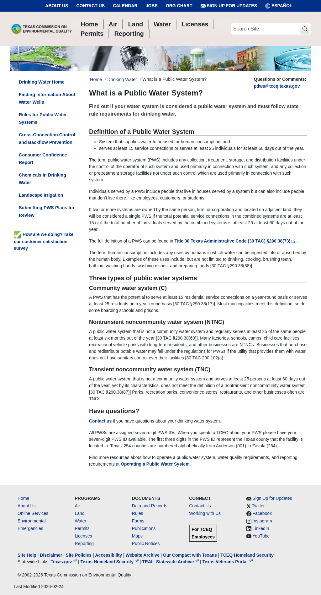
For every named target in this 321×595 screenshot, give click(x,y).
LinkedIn (261, 528)
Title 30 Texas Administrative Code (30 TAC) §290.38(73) (235, 240)
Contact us (100, 420)
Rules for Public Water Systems (43, 118)
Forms (138, 520)
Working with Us (205, 513)
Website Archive (143, 555)
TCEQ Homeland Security (247, 555)
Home (23, 498)
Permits (82, 528)
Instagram (262, 520)
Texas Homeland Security (110, 561)
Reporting (84, 543)
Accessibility (109, 555)
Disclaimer (51, 555)
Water (80, 520)
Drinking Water (122, 79)
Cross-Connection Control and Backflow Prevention (47, 138)
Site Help (27, 555)
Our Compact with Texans (190, 555)
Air (77, 505)
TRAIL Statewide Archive (171, 561)
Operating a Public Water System (155, 464)
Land (79, 513)
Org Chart (179, 5)
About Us (56, 5)
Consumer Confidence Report (43, 158)
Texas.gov (64, 561)
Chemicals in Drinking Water (42, 178)
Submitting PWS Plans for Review (47, 211)
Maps (137, 535)
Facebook (262, 513)
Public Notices (146, 543)
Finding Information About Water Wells (47, 98)
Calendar (125, 5)
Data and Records (149, 505)
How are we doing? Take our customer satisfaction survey (43, 241)
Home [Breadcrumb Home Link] (96, 79)
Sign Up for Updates (229, 5)
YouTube (261, 535)
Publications (144, 528)
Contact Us (90, 5)
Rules (137, 513)
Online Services (33, 513)
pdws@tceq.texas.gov (277, 86)
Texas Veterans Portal (228, 561)
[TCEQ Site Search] (304, 29)
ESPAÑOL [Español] (278, 5)
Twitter (258, 505)
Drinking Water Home (42, 82)
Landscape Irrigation (41, 195)
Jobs (152, 5)
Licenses (83, 535)
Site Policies (79, 555)
